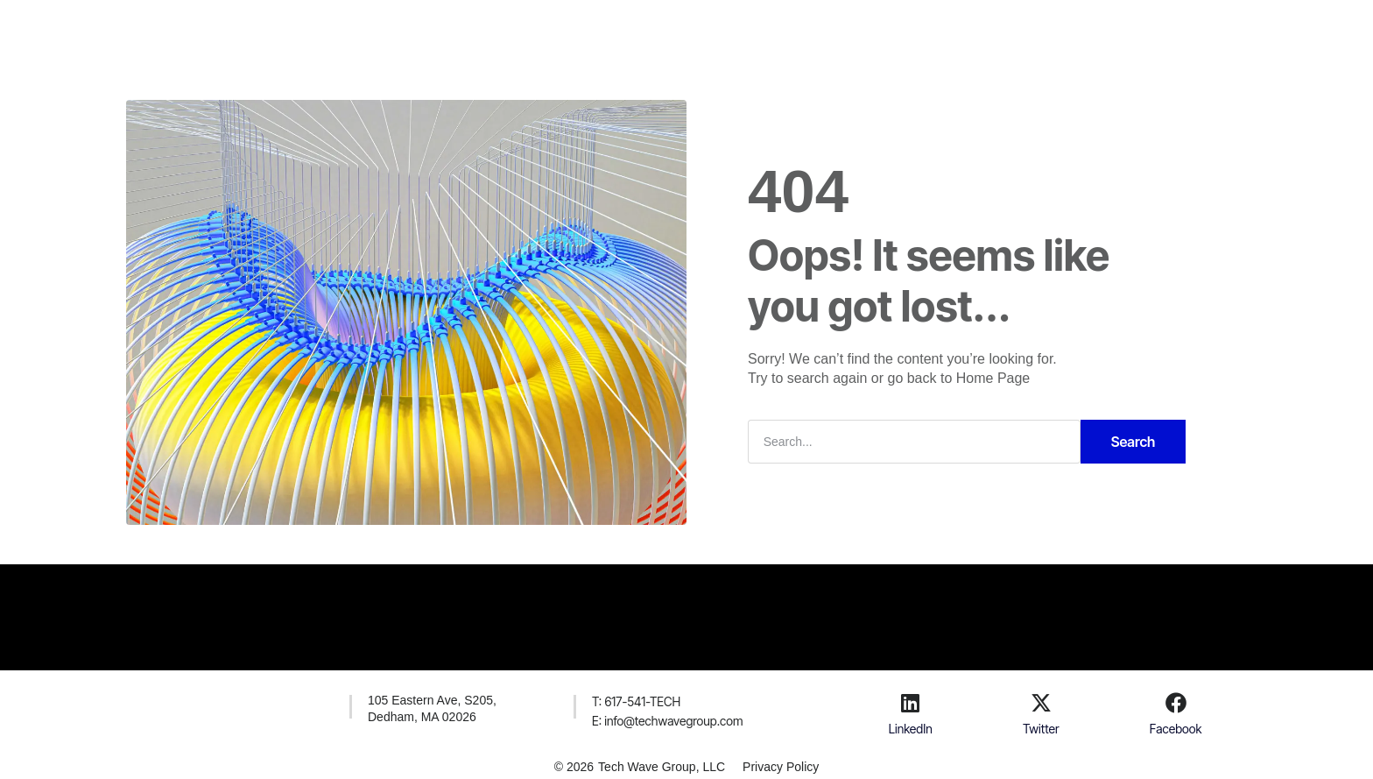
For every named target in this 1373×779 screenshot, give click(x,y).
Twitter (1041, 728)
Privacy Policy (781, 767)
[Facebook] (1175, 702)
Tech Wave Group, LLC (661, 767)
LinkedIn (911, 728)
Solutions (579, 30)
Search (1133, 441)
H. (516, 30)
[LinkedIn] (910, 702)
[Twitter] (1041, 702)
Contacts (752, 30)
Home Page (993, 378)
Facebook (1176, 728)
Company (665, 30)
